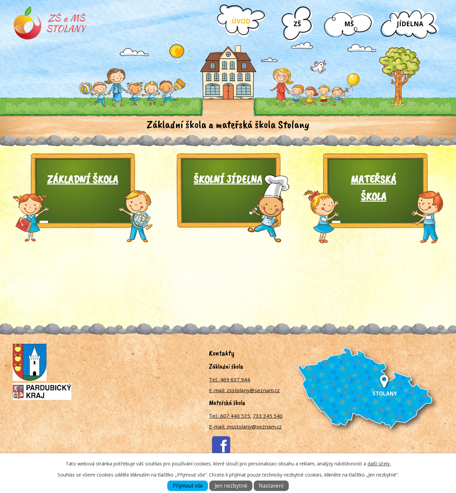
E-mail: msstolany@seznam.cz (245, 426)
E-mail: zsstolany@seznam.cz (244, 390)
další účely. (379, 463)
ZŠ (297, 23)
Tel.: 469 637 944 (229, 379)
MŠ (349, 23)
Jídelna (410, 23)
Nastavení (271, 485)
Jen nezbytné (231, 485)
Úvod (241, 21)
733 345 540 (268, 415)
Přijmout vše (188, 485)
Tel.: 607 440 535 (229, 415)
